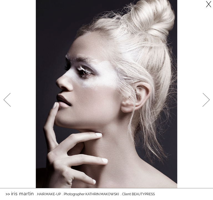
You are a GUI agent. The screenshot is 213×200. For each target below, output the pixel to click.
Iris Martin (22, 193)
